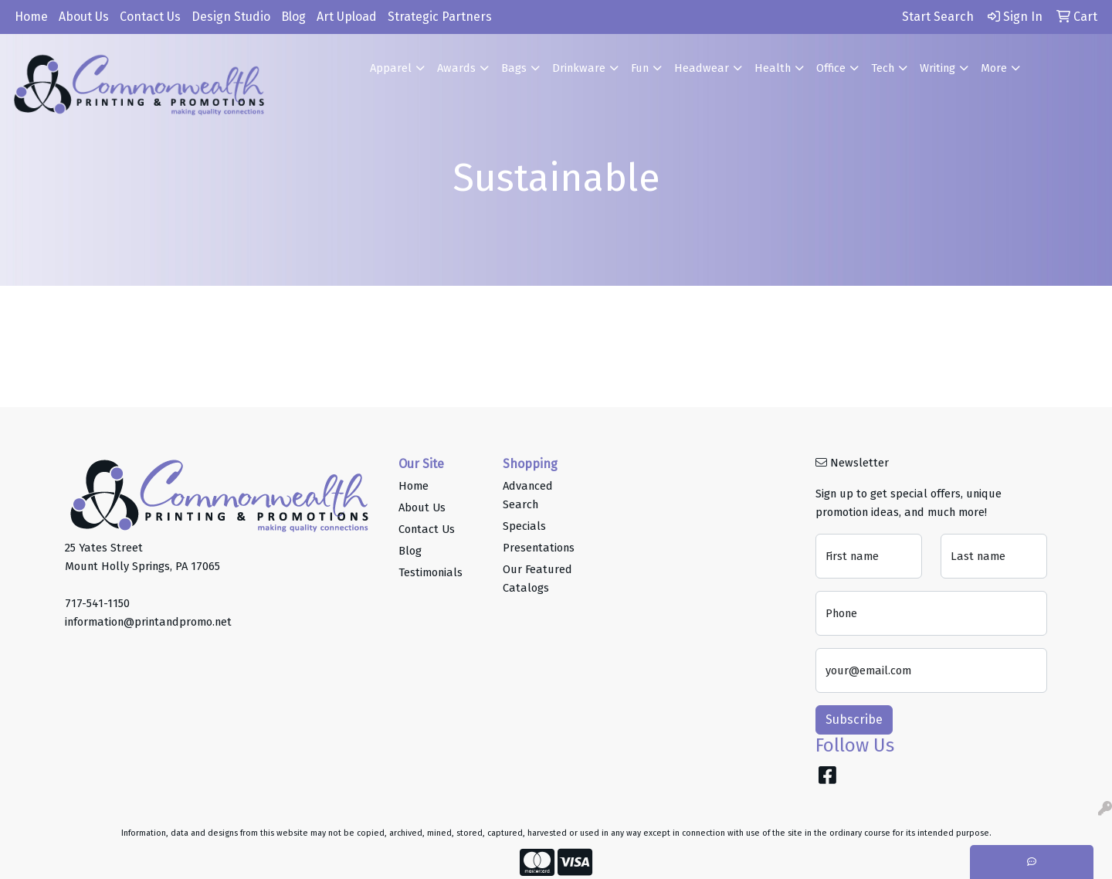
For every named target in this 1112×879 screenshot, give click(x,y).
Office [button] (831, 68)
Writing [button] (937, 68)
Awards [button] (456, 68)
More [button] (994, 68)
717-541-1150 (97, 603)
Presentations (539, 548)
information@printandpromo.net (148, 622)
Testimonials (430, 572)
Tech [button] (882, 68)
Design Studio (231, 16)
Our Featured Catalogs (537, 578)
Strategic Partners (440, 16)
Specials (524, 526)
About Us (84, 16)
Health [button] (772, 68)
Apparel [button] (391, 68)
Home (31, 16)
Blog (293, 16)
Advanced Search (528, 495)
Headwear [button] (701, 68)
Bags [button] (514, 68)
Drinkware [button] (578, 68)
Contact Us (150, 16)
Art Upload (347, 16)
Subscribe (854, 719)
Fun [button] (640, 68)
